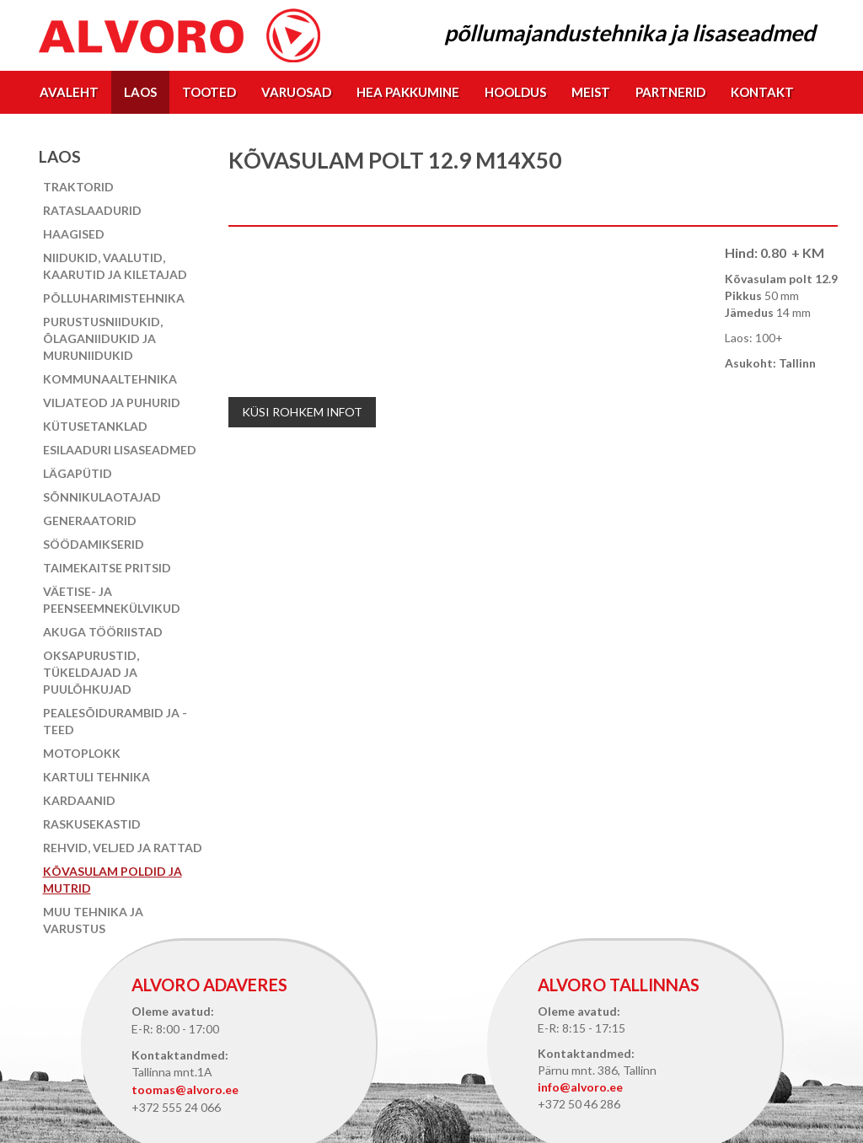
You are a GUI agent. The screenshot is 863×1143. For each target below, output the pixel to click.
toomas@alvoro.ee (185, 1089)
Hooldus (515, 91)
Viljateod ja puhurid (111, 402)
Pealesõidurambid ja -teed (115, 721)
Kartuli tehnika (96, 777)
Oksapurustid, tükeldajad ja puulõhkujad (91, 672)
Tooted (209, 91)
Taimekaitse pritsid (107, 568)
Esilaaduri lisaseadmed (119, 450)
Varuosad (296, 91)
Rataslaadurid (92, 210)
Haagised (74, 234)
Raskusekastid (92, 824)
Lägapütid (77, 473)
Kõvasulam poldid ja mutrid (112, 879)
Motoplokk (82, 753)
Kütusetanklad (95, 426)
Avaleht (69, 91)
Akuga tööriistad (103, 632)
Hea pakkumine (407, 91)
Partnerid (670, 91)
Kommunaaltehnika (110, 379)
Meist (590, 91)
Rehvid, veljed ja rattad (122, 847)
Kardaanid (79, 800)
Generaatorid (90, 520)
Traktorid (78, 187)
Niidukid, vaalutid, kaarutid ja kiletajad (115, 266)
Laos (140, 91)
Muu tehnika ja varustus (93, 920)
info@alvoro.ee (580, 1087)
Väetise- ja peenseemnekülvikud (111, 599)
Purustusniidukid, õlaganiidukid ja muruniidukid (103, 338)
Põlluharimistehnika (114, 298)
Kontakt (762, 91)
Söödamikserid (93, 544)
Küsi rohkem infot (302, 412)
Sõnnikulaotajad (102, 497)
